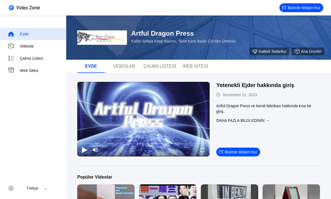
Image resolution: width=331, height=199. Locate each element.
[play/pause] (84, 150)
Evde (18, 34)
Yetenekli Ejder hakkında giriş (255, 85)
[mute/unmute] (95, 150)
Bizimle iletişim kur (301, 8)
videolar (21, 46)
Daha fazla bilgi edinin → (242, 120)
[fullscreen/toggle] (202, 150)
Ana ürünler (308, 51)
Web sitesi (23, 70)
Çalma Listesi (25, 58)
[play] (143, 119)
